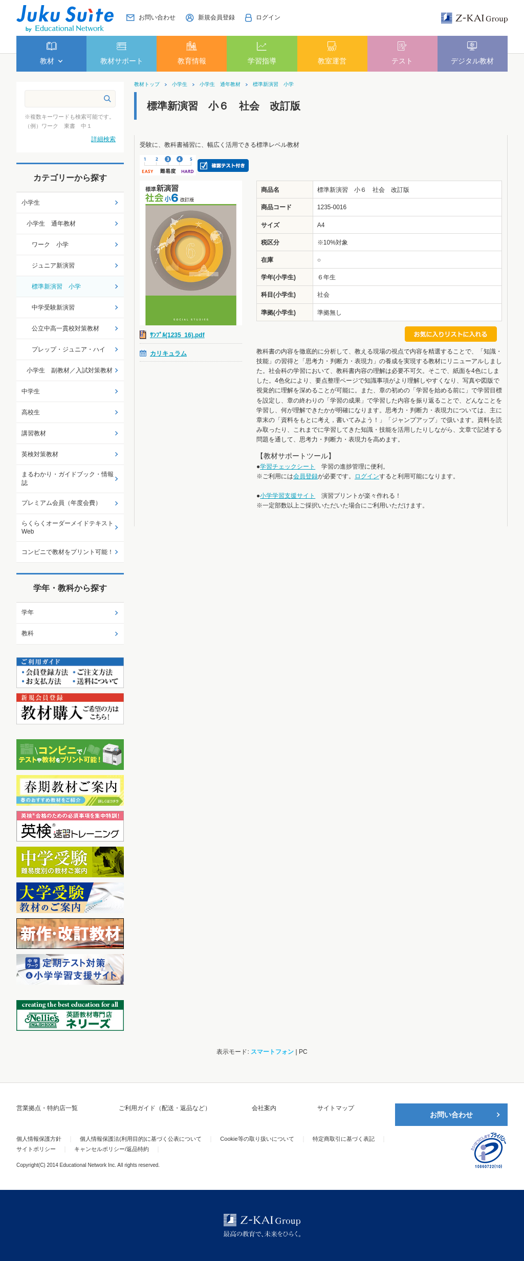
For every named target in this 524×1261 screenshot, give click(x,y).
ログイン (367, 476)
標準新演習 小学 (273, 84)
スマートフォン (272, 1051)
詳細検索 (103, 139)
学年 (27, 612)
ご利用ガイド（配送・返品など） (165, 1108)
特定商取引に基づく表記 (344, 1139)
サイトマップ (335, 1108)
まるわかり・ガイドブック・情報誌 (67, 478)
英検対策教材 (39, 454)
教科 (27, 633)
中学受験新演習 (53, 307)
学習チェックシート (287, 466)
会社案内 (264, 1108)
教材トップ (147, 84)
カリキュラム (168, 353)
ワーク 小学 (50, 244)
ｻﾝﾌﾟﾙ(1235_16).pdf (177, 335)
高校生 (30, 412)
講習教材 (33, 433)
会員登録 (305, 476)
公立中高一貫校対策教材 (65, 328)
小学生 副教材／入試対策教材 (70, 370)
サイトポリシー (36, 1149)
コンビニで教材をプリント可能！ (67, 552)
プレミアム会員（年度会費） (61, 502)
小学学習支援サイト (287, 495)
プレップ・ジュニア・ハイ (68, 349)
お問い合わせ (451, 1115)
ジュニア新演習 (53, 265)
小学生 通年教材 (220, 84)
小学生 (179, 84)
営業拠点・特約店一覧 (47, 1108)
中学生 (30, 391)
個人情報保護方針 (38, 1139)
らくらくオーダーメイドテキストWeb (67, 528)
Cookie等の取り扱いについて (257, 1139)
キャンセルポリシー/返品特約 (111, 1149)
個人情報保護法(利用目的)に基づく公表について (141, 1139)
